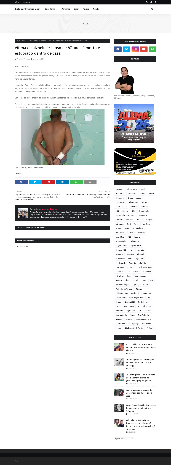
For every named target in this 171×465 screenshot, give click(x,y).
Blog (16, 461)
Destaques (132, 194)
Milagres (139, 289)
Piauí (129, 224)
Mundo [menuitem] (96, 9)
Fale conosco (26, 2)
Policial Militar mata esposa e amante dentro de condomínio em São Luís (141, 347)
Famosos (141, 233)
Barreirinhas (120, 259)
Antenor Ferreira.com (27, 9)
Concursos (119, 272)
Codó (149, 298)
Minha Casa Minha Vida (137, 263)
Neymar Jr (136, 285)
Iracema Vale (120, 233)
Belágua (119, 228)
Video (127, 280)
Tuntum (149, 328)
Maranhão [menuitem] (66, 9)
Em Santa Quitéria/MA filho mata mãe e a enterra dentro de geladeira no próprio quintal (140, 378)
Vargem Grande (121, 246)
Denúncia (129, 220)
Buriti (132, 306)
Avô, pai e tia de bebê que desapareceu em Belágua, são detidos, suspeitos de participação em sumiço (141, 424)
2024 (125, 306)
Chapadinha (120, 198)
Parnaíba (129, 319)
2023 (129, 237)
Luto (125, 207)
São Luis (125, 211)
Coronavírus (142, 215)
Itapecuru (130, 254)
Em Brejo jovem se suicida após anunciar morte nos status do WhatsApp (140, 363)
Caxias (135, 272)
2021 (133, 211)
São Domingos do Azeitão (134, 328)
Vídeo (127, 228)
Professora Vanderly (143, 319)
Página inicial (21, 41)
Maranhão (119, 189)
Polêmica (133, 207)
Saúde (118, 207)
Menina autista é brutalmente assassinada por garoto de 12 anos (139, 393)
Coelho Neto (146, 272)
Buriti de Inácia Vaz (145, 267)
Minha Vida (120, 311)
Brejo (131, 250)
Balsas (145, 285)
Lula (128, 272)
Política (151, 194)
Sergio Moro (146, 324)
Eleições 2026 (130, 302)
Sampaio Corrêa (121, 324)
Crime (130, 259)
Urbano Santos (144, 211)
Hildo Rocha (120, 194)
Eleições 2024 (120, 267)
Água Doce (131, 311)
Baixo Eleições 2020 (136, 298)
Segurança (135, 324)
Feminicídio (135, 293)
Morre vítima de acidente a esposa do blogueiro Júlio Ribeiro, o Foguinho (141, 408)
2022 (117, 211)
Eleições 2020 (133, 202)
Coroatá (118, 302)
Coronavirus (120, 202)
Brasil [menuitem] (76, 9)
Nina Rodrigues (140, 276)
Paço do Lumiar (135, 246)
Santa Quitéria (138, 228)
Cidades (142, 194)
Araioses (148, 311)
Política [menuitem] (86, 9)
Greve (132, 315)
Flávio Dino (120, 276)
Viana (136, 224)
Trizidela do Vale (122, 293)
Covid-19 (132, 233)
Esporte (137, 237)
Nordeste (119, 319)
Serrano (119, 328)
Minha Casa (147, 306)
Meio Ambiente (143, 315)
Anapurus (139, 198)
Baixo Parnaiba (121, 241)
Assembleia (120, 237)
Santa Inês (147, 293)
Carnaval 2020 (121, 250)
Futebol (131, 267)
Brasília (135, 280)
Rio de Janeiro (143, 302)
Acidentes (144, 207)
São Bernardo (121, 263)
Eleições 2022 (135, 241)
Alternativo (120, 224)
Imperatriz (140, 250)
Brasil (143, 189)
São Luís (144, 202)
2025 (139, 311)
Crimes (30, 41)
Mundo (139, 220)
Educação (148, 220)
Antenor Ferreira (23, 59)
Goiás (129, 276)
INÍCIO (17, 2)
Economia (119, 220)
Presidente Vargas (122, 285)
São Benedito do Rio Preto (125, 215)
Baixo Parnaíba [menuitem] (51, 9)
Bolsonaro (119, 254)
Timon (118, 306)
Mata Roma (146, 224)
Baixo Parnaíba (132, 189)
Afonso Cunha (121, 298)
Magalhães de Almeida (124, 289)
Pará (151, 280)
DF (139, 306)
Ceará (144, 280)
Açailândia (140, 259)
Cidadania (141, 254)
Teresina (119, 280)
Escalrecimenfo (121, 315)
